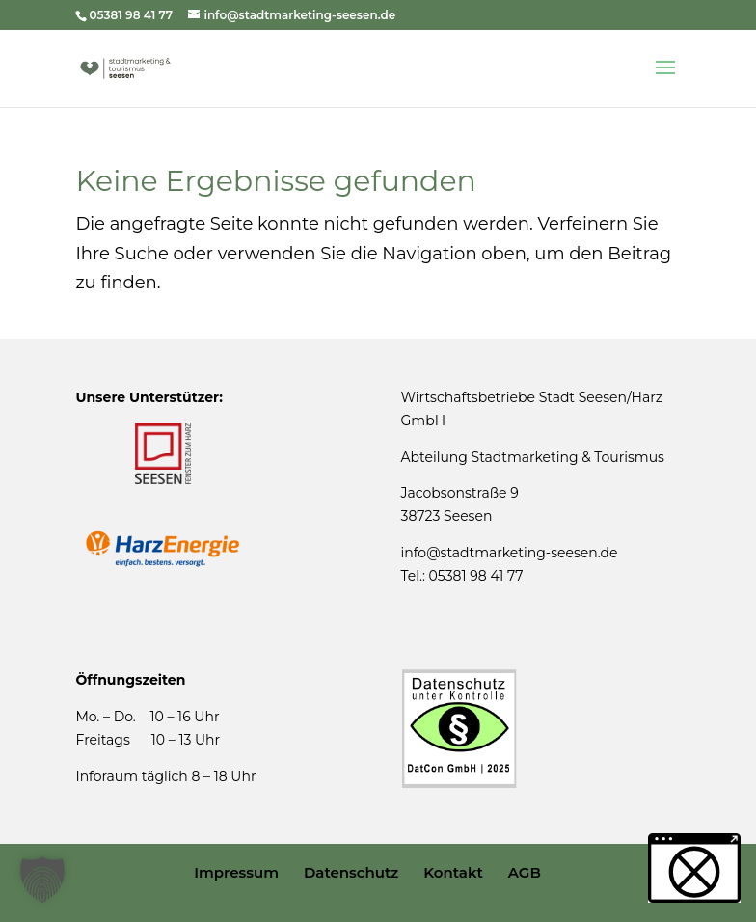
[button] (42, 879)
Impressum (236, 872)
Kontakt (453, 872)
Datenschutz (351, 872)
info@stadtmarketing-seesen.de (509, 552)
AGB (524, 872)
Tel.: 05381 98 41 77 (462, 575)
